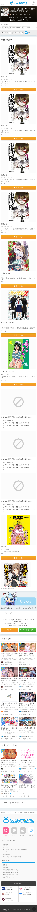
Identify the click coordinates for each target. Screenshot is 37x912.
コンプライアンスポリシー (10, 877)
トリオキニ (11, 899)
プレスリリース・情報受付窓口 (12, 857)
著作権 (5, 865)
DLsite (6, 27)
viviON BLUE (29, 894)
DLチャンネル (18, 3)
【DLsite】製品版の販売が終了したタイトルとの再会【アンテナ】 (9, 705)
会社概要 (5, 845)
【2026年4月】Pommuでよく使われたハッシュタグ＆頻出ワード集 (27, 762)
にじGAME (29, 888)
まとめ (14, 812)
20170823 (27, 27)
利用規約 (5, 847)
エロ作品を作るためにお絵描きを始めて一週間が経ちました (27, 787)
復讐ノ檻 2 (4, 126)
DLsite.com (11, 888)
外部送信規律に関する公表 (10, 874)
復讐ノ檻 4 (4, 224)
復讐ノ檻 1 (4, 76)
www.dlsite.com (9, 588)
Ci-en (11, 894)
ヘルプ (5, 852)
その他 (26, 20)
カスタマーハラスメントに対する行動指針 (15, 849)
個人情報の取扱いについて (10, 872)
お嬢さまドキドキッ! (8, 371)
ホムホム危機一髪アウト (27, 728)
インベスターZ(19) (7, 322)
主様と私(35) (5, 273)
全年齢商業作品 (16, 27)
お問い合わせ (7, 854)
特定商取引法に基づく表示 (10, 870)
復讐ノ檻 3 (4, 175)
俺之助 (3, 546)
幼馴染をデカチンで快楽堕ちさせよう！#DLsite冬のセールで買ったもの (9, 680)
